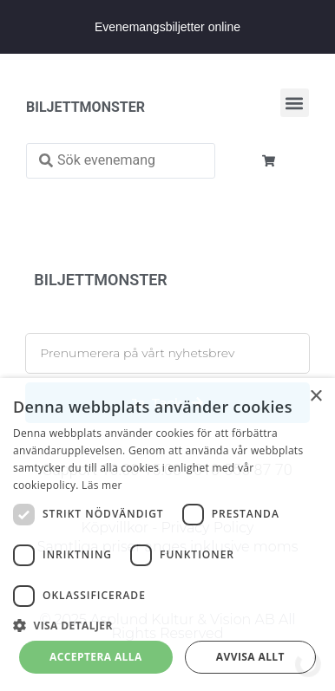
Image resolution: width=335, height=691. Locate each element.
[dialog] (167, 534)
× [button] (315, 396)
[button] (294, 102)
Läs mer (102, 485)
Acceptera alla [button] (95, 656)
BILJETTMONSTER (85, 107)
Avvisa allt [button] (250, 656)
